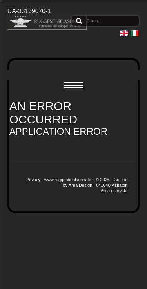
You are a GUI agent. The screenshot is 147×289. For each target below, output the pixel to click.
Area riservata (114, 190)
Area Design (81, 185)
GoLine (120, 179)
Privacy (33, 179)
